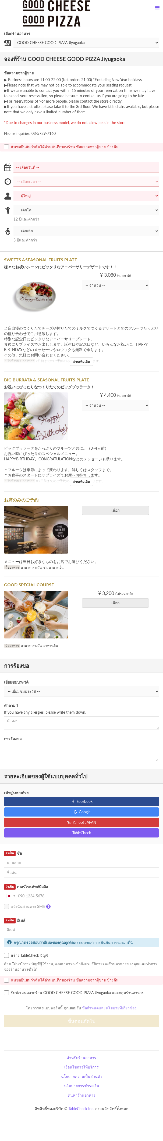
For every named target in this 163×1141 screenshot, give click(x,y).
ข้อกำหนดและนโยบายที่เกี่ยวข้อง (109, 1008)
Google (81, 812)
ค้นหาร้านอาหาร (81, 1095)
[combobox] (10, 896)
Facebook (82, 801)
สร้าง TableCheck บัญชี (26, 955)
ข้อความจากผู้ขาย (19, 73)
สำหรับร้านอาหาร (81, 1057)
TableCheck (81, 833)
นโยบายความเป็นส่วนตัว (81, 1076)
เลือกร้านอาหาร (17, 33)
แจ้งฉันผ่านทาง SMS (28, 906)
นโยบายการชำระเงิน (81, 1086)
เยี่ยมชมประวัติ (16, 682)
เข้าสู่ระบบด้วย (16, 792)
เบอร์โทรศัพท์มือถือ (26, 887)
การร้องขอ (13, 738)
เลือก (117, 510)
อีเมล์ (14, 920)
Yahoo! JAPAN (81, 822)
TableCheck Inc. (81, 1108)
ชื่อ (13, 853)
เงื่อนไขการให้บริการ (81, 1067)
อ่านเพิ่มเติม (81, 362)
